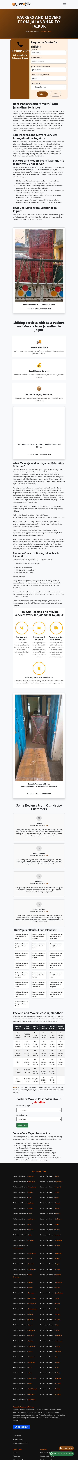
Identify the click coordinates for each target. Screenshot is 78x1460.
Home (27, 31)
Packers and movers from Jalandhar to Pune (56, 994)
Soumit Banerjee (39, 853)
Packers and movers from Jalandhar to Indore (21, 994)
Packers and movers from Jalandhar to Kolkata (38, 946)
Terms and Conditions (21, 1443)
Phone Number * (36, 58)
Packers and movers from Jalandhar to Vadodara (21, 975)
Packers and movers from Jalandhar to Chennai (21, 946)
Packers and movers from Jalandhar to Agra (56, 965)
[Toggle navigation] (64, 4)
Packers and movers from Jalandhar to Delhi (38, 965)
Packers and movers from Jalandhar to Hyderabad (56, 936)
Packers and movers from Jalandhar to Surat (56, 975)
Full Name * (34, 49)
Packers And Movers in (23, 1176)
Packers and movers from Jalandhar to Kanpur (21, 936)
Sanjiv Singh (39, 881)
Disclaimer (17, 1436)
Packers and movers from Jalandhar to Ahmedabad (38, 984)
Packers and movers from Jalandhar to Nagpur (38, 956)
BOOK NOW (21, 1427)
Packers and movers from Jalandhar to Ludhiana (38, 936)
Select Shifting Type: (23, 1106)
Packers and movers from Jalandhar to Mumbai (56, 956)
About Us (16, 1456)
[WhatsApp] (62, 1453)
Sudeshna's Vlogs (39, 909)
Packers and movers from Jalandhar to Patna (21, 984)
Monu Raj (39, 823)
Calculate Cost (22, 1125)
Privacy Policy (18, 1439)
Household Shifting (47, 1452)
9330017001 (20, 51)
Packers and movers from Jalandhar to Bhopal (21, 965)
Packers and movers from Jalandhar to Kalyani (38, 975)
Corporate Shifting (47, 1456)
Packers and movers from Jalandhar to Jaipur (21, 956)
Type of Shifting (36, 83)
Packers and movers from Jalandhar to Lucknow (56, 946)
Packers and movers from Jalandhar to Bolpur (38, 994)
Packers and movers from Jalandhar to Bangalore (56, 984)
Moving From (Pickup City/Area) (40, 66)
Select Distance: (21, 1115)
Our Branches (35, 31)
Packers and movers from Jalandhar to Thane (21, 1004)
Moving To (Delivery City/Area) (40, 75)
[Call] (66, 1448)
